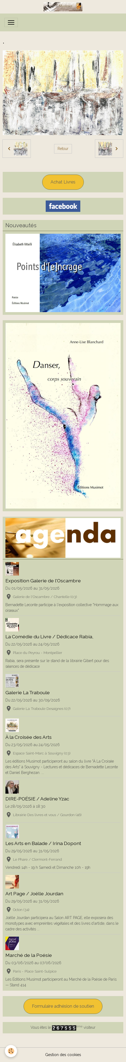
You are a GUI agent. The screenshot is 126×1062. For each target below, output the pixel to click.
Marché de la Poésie (28, 955)
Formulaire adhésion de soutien (63, 1006)
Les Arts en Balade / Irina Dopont (43, 843)
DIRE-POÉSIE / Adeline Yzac (37, 798)
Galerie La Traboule (27, 692)
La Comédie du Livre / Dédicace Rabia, (49, 636)
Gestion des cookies (63, 1055)
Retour (63, 148)
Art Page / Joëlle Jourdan (34, 893)
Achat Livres (63, 182)
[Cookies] (11, 1051)
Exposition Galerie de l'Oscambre (43, 580)
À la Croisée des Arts (28, 737)
